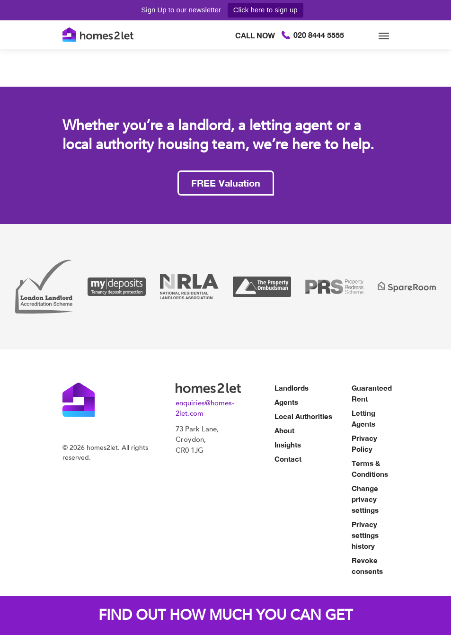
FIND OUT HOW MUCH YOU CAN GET (225, 615)
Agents (286, 402)
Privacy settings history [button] (365, 535)
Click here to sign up (265, 10)
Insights (287, 444)
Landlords (291, 388)
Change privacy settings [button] (365, 499)
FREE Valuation (225, 183)
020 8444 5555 (289, 34)
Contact (287, 459)
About (284, 430)
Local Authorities (303, 416)
